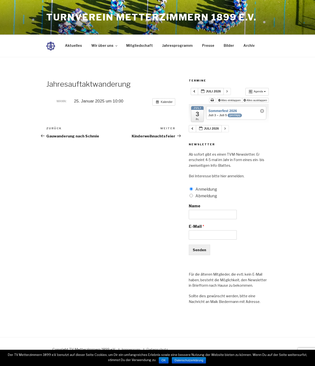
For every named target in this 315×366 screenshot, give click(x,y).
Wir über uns (104, 45)
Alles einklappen (230, 100)
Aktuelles (73, 45)
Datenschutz (157, 349)
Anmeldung (206, 189)
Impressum (131, 349)
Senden (199, 250)
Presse (208, 45)
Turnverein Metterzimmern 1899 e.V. (151, 17)
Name (194, 206)
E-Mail (196, 226)
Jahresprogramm (177, 45)
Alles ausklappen (256, 100)
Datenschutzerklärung (188, 360)
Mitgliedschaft (139, 45)
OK (163, 360)
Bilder (229, 45)
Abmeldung (206, 196)
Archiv (249, 45)
